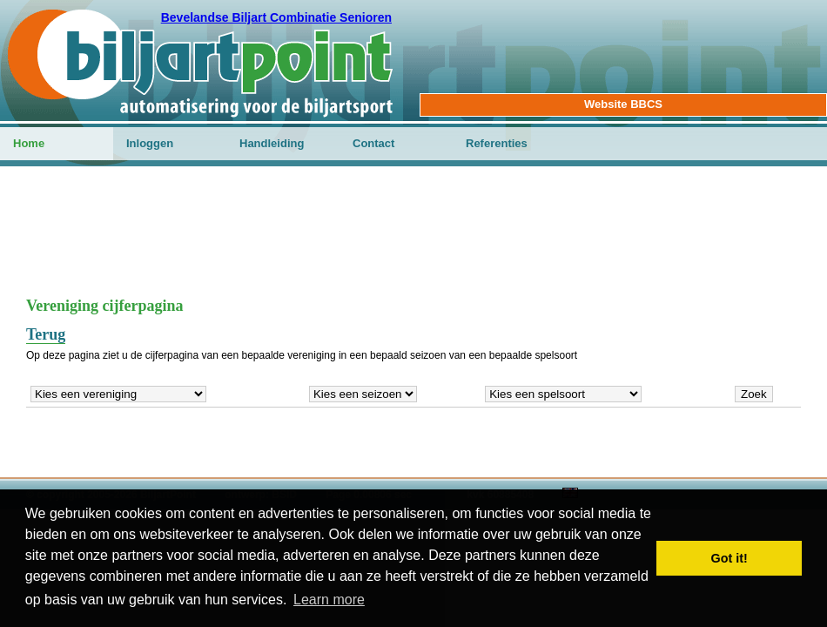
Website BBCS (623, 104)
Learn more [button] (329, 599)
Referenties (497, 143)
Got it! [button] (729, 558)
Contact (373, 143)
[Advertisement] (413, 240)
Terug (45, 334)
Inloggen (149, 143)
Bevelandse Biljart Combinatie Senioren (276, 17)
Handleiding (271, 143)
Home (28, 143)
